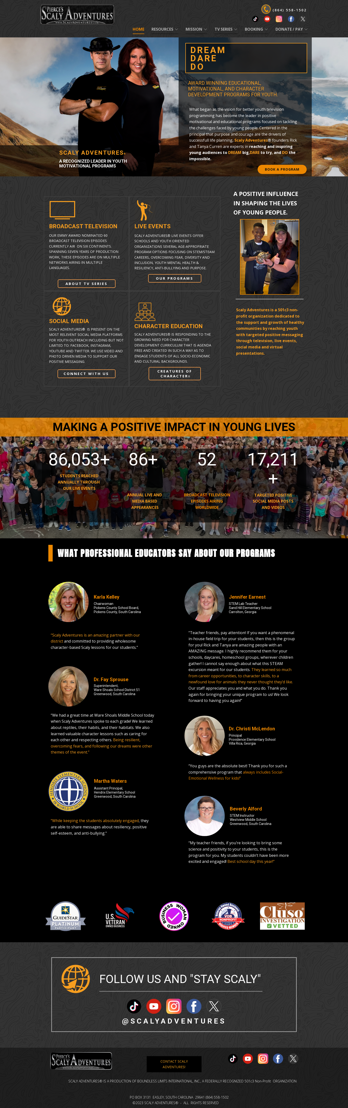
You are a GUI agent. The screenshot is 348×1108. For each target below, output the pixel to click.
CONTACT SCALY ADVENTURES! (174, 1064)
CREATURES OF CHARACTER (174, 373)
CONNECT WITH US (86, 373)
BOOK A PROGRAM (282, 169)
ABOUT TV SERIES (86, 283)
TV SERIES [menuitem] (223, 29)
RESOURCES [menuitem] (162, 29)
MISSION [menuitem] (194, 29)
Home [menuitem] (138, 29)
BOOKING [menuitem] (254, 29)
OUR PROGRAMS (174, 278)
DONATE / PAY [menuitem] (289, 29)
